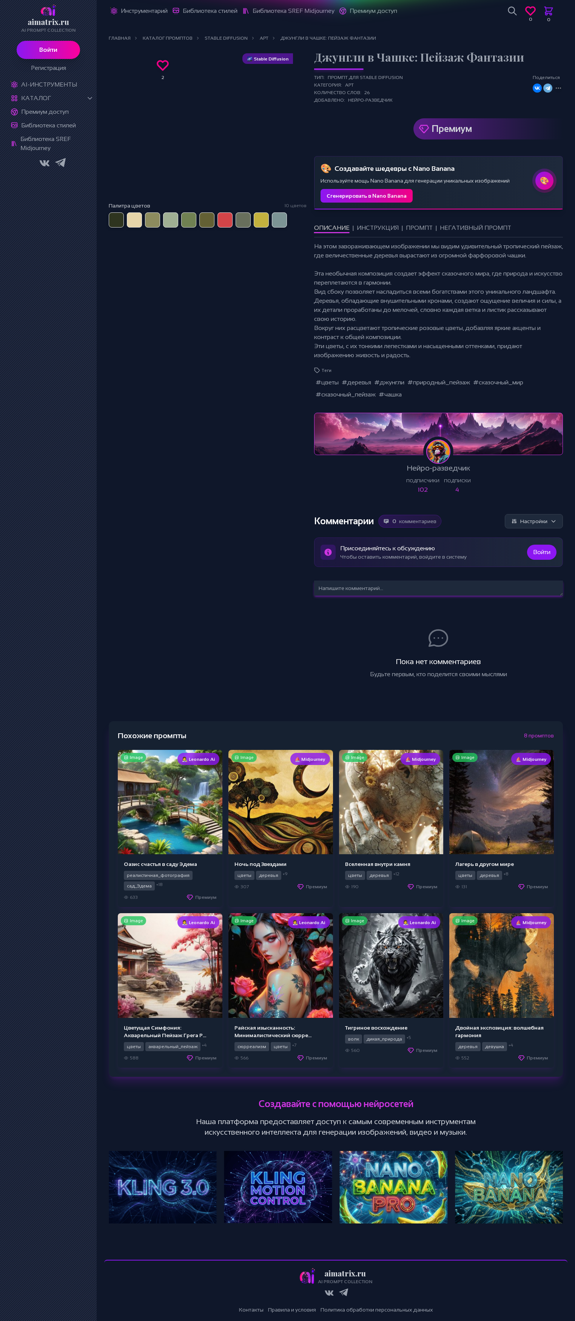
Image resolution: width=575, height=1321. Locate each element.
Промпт (419, 228)
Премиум (452, 129)
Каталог (36, 98)
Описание (332, 228)
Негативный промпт (475, 228)
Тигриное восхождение (376, 1028)
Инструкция (378, 228)
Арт (349, 85)
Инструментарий (144, 11)
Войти (48, 49)
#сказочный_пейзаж (346, 394)
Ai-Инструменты (49, 84)
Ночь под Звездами (260, 864)
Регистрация (48, 68)
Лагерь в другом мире (484, 864)
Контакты (251, 1310)
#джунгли (389, 382)
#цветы (327, 382)
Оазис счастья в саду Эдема (160, 864)
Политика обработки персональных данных (377, 1310)
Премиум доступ (45, 111)
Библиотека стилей (48, 125)
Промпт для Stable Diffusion (365, 77)
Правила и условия (292, 1310)
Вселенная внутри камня (377, 864)
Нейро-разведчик (370, 100)
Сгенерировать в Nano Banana (367, 196)
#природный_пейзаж (438, 382)
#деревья (356, 382)
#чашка (390, 394)
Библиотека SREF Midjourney (45, 143)
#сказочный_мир (498, 382)
